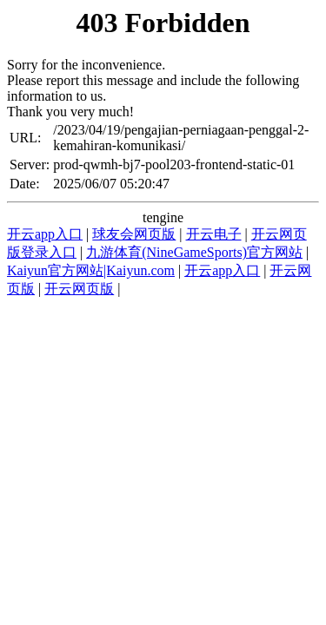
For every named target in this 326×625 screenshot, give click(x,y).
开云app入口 (45, 234)
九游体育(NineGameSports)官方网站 (194, 252)
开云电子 (214, 234)
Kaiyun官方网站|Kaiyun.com (91, 270)
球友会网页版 (134, 234)
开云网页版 (79, 288)
